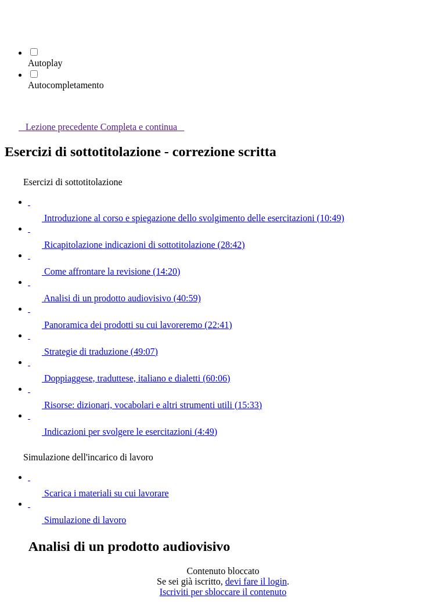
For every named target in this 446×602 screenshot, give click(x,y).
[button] (12, 15)
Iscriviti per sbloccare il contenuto (223, 592)
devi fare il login (256, 581)
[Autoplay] (34, 52)
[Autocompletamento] (34, 74)
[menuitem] (12, 32)
